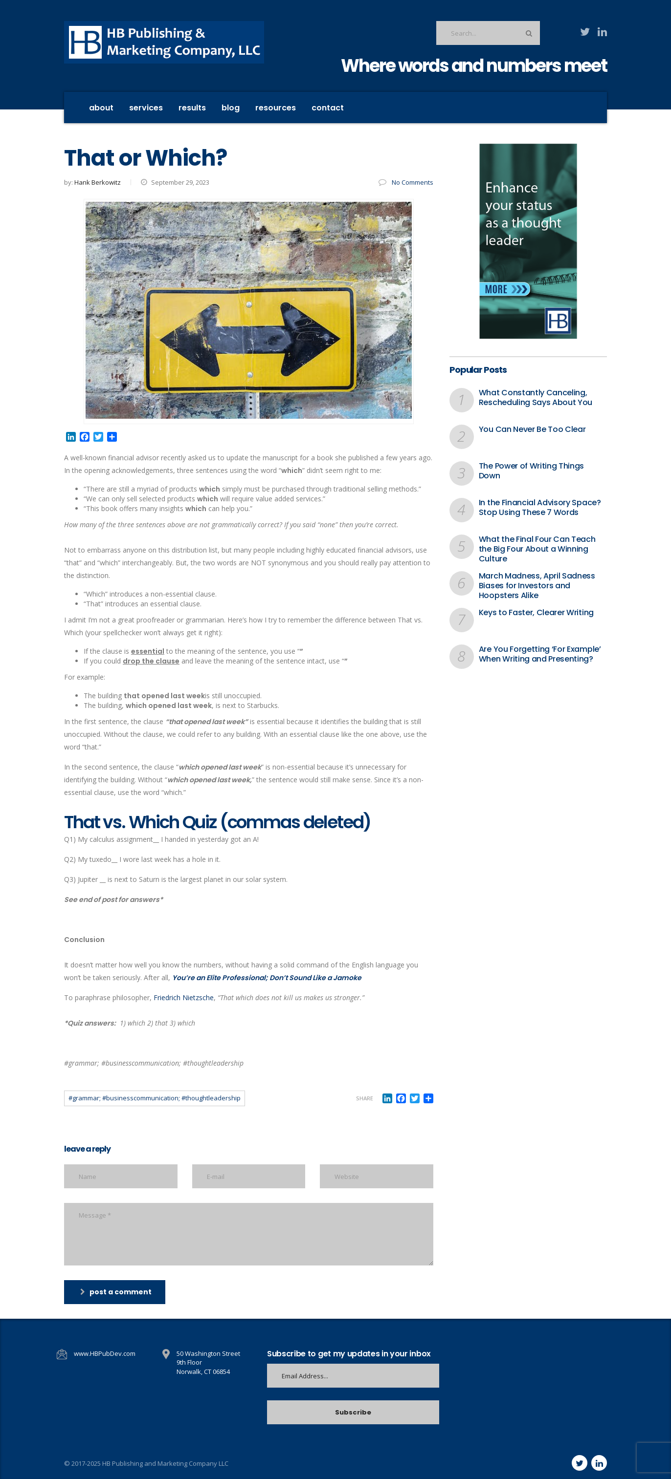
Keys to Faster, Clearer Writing (536, 613)
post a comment (116, 1292)
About (101, 107)
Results (192, 107)
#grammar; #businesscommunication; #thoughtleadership (154, 1097)
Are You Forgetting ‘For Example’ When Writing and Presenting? (540, 654)
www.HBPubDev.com (104, 1353)
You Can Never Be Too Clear (532, 429)
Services (146, 107)
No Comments (406, 182)
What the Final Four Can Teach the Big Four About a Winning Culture (537, 549)
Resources (275, 107)
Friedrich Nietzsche (184, 997)
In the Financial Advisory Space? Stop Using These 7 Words (540, 507)
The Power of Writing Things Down (531, 471)
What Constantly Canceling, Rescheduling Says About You (535, 397)
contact (328, 107)
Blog (231, 107)
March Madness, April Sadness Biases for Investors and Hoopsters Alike (537, 585)
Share (364, 1098)
